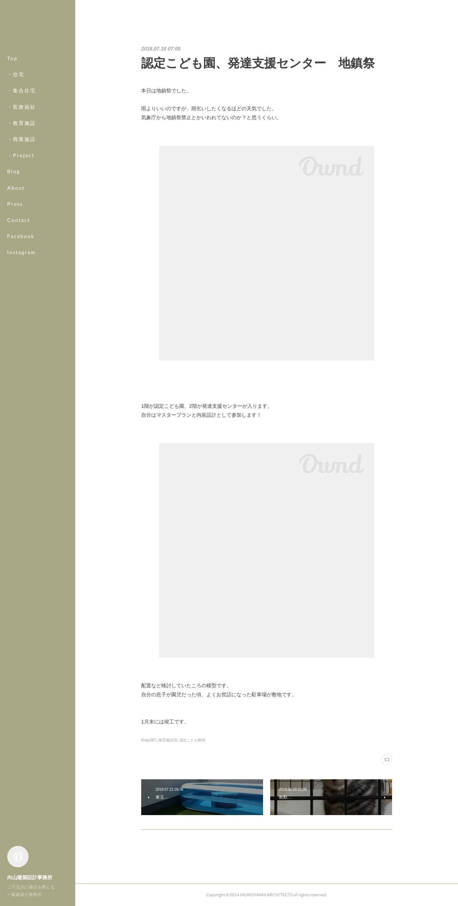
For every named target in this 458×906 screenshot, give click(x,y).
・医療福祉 (21, 107)
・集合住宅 (21, 90)
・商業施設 (21, 139)
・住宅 (15, 74)
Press (15, 204)
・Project (20, 155)
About (16, 188)
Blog (13, 171)
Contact (18, 220)
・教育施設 (21, 123)
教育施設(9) (168, 740)
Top (12, 58)
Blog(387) (149, 740)
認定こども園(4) (192, 740)
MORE (16, 236)
